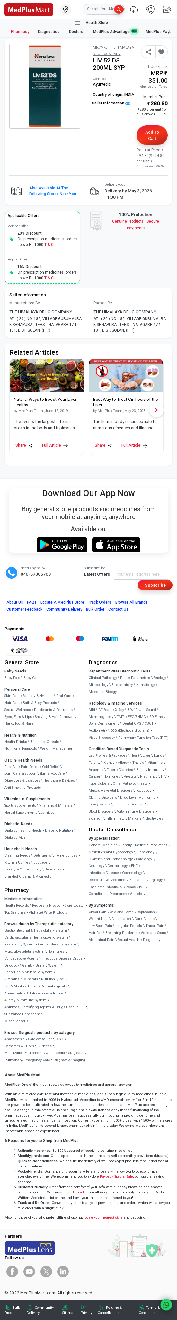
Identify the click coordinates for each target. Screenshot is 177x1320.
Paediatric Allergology (145, 880)
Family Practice (133, 845)
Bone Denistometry (104, 724)
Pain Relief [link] (30, 767)
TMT (120, 717)
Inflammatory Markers (124, 818)
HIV (164, 776)
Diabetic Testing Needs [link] (23, 831)
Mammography (101, 717)
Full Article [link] (55, 445)
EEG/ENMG (137, 717)
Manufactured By (24, 303)
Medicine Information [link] (23, 899)
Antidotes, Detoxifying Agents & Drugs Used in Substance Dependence (41, 1010)
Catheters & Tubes (19, 1046)
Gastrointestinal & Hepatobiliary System (35, 930)
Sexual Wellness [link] (17, 710)
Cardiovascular (40, 1039)
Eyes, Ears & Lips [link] (18, 717)
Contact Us (118, 609)
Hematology (145, 685)
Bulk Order (95, 609)
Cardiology (144, 859)
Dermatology (118, 866)
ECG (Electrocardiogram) (129, 731)
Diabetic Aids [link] (15, 838)
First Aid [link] (11, 767)
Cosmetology (132, 873)
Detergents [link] (42, 856)
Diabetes (126, 770)
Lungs (159, 756)
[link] (28, 9)
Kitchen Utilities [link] (17, 863)
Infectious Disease (128, 804)
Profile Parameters (135, 678)
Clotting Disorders (103, 798)
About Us (14, 602)
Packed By (102, 303)
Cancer (94, 776)
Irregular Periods (128, 926)
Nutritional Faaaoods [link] (20, 749)
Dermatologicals (54, 986)
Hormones (56, 951)
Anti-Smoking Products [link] (22, 788)
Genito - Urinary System (41, 965)
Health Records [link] (16, 905)
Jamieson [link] (48, 813)
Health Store (91, 23)
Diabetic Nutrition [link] (59, 831)
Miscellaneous (16, 1021)
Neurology (96, 866)
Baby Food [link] (12, 678)
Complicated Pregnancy (108, 894)
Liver (146, 756)
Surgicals (75, 1053)
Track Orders (99, 602)
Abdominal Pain (101, 940)
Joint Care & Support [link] (20, 773)
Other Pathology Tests (130, 783)
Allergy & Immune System (25, 1000)
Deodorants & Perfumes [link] (53, 710)
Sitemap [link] (68, 1313)
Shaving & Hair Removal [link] (54, 717)
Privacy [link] (86, 1313)
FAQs (32, 602)
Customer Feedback (24, 609)
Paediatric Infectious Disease (112, 887)
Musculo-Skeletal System (24, 951)
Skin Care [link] (12, 696)
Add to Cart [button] (152, 135)
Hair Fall (95, 933)
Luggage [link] (40, 863)
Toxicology (143, 790)
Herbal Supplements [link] (20, 813)
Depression (146, 912)
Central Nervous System (57, 944)
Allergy (123, 763)
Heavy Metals (99, 804)
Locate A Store (62, 602)
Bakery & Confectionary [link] (22, 869)
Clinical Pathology (103, 678)
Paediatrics (158, 845)
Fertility (94, 763)
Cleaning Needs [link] (17, 856)
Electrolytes (154, 818)
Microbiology (98, 685)
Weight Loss (98, 919)
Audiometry (98, 731)
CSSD (59, 1039)
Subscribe (155, 585)
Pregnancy (148, 776)
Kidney (108, 763)
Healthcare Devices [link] (59, 781)
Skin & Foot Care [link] (52, 773)
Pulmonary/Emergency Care (27, 1060)
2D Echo (156, 717)
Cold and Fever (121, 912)
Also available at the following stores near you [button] (52, 191)
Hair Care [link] (12, 703)
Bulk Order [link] (12, 1310)
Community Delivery (64, 609)
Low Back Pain (100, 926)
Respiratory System (19, 944)
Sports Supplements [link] (20, 806)
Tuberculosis (99, 783)
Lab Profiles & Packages (108, 756)
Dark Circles (145, 919)
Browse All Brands (131, 602)
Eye (61, 979)
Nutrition (48, 979)
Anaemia (96, 770)
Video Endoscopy (102, 738)
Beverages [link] (53, 869)
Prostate (130, 776)
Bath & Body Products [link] (40, 703)
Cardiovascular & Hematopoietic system (36, 938)
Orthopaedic (55, 1053)
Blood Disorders (101, 811)
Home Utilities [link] (66, 856)
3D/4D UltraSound (142, 710)
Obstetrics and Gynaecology (111, 852)
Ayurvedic (102, 84)
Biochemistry (122, 685)
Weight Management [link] (57, 749)
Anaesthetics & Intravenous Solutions (34, 993)
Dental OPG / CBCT (138, 724)
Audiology (137, 894)
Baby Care (31, 678)
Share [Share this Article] (24, 445)
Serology (160, 678)
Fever (111, 770)
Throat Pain (155, 926)
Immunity (156, 770)
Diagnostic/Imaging (69, 1060)
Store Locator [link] (74, 905)
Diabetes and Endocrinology (111, 859)
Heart (134, 756)
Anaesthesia (14, 1039)
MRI (92, 710)
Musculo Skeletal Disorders (110, 790)
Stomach (95, 818)
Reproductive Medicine (107, 880)
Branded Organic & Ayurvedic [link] (28, 876)
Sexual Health (128, 940)
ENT (134, 866)
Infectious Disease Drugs (62, 958)
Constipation (121, 919)
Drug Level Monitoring (137, 798)
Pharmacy (20, 31)
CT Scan (104, 710)
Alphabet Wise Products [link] (48, 913)
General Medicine (103, 845)
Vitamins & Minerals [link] (56, 806)
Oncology (11, 965)
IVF (141, 887)
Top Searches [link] (15, 913)
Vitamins (155, 763)
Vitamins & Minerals (21, 979)
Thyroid (138, 763)
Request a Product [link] (46, 905)
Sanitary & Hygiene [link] (38, 696)
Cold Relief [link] (50, 767)
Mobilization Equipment (23, 1053)
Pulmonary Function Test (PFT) (143, 738)
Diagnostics (49, 31)
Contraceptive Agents (21, 958)
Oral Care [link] (63, 696)
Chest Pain (97, 912)
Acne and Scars (153, 933)
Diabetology (145, 852)
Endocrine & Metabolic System (28, 972)
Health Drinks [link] (15, 742)
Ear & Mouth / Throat (21, 986)
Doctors (76, 31)
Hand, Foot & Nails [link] (19, 724)
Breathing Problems (121, 933)
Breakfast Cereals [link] (44, 742)
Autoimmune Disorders (136, 811)
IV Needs (44, 1046)
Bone (141, 770)
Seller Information (111, 103)
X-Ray (119, 710)
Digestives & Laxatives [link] (22, 781)
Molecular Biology (103, 692)
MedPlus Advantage (115, 31)
